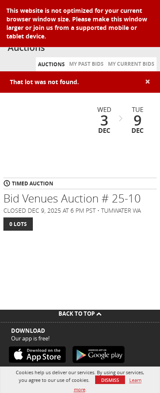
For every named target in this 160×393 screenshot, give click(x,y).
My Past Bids (86, 63)
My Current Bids (131, 63)
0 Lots (18, 224)
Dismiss (110, 380)
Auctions (51, 64)
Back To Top (80, 313)
